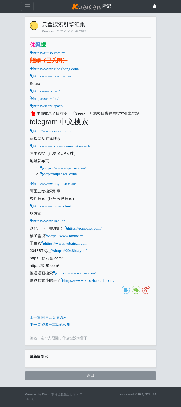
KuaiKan (48, 31)
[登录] (154, 6)
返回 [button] (90, 375)
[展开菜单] (27, 6)
